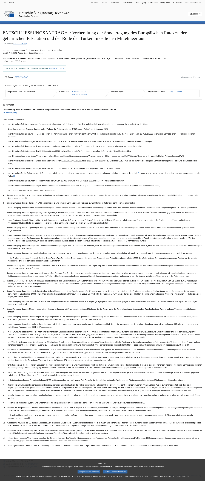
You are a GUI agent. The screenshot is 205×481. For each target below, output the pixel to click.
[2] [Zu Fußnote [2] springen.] (14, 176)
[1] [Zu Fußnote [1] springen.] (138, 173)
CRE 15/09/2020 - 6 (79, 94)
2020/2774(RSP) (20, 43)
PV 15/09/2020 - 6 (78, 92)
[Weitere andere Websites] (193, 2)
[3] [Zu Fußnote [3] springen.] (81, 430)
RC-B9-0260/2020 (56, 68)
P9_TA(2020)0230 (174, 92)
